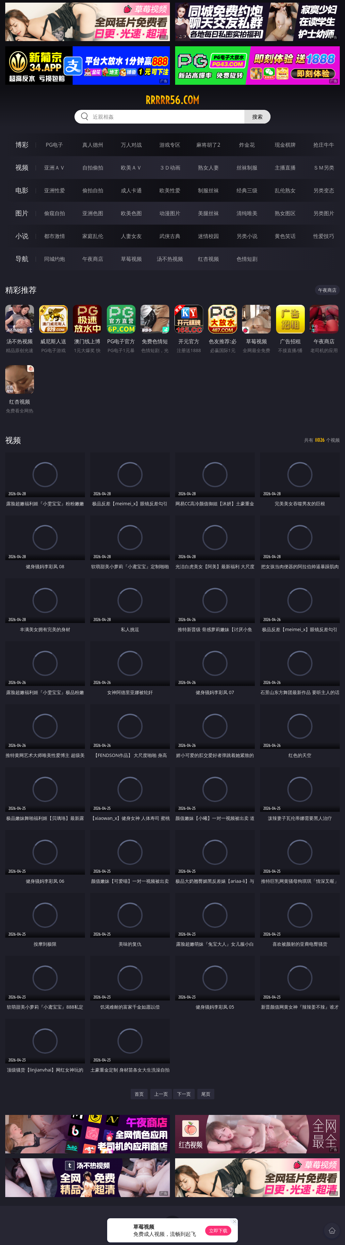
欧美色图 (131, 213)
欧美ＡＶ (131, 167)
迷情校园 (208, 236)
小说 (21, 235)
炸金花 (247, 144)
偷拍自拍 (92, 190)
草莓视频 (131, 258)
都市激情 (54, 236)
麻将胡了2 (208, 144)
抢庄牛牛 (323, 144)
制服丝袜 (208, 190)
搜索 (257, 116)
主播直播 (285, 167)
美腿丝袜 (208, 213)
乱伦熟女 (285, 190)
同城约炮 (54, 258)
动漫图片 (169, 213)
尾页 (205, 1094)
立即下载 (218, 1230)
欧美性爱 (169, 190)
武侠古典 (169, 236)
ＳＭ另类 (323, 167)
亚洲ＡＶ (54, 167)
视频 (21, 167)
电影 (21, 190)
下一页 (184, 1094)
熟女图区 (285, 213)
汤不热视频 (170, 258)
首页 (139, 1094)
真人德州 (92, 144)
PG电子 (54, 144)
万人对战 (131, 144)
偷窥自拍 (54, 213)
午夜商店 (92, 258)
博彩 (21, 144)
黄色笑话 (285, 236)
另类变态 (323, 190)
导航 (21, 258)
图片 (21, 213)
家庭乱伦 (92, 236)
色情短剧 (247, 258)
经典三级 (247, 190)
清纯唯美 (247, 213)
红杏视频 (208, 258)
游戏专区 (169, 144)
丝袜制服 (247, 167)
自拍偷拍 (92, 167)
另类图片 (323, 213)
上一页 (161, 1094)
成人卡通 (131, 190)
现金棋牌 (285, 144)
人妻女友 (131, 236)
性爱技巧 (323, 236)
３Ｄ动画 (169, 167)
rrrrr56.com (172, 100)
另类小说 (247, 236)
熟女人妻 (208, 167)
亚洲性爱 (54, 190)
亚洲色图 (92, 213)
